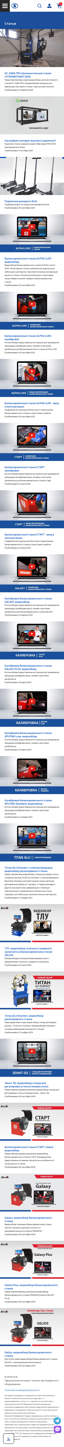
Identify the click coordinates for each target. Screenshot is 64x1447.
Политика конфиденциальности (22, 1390)
